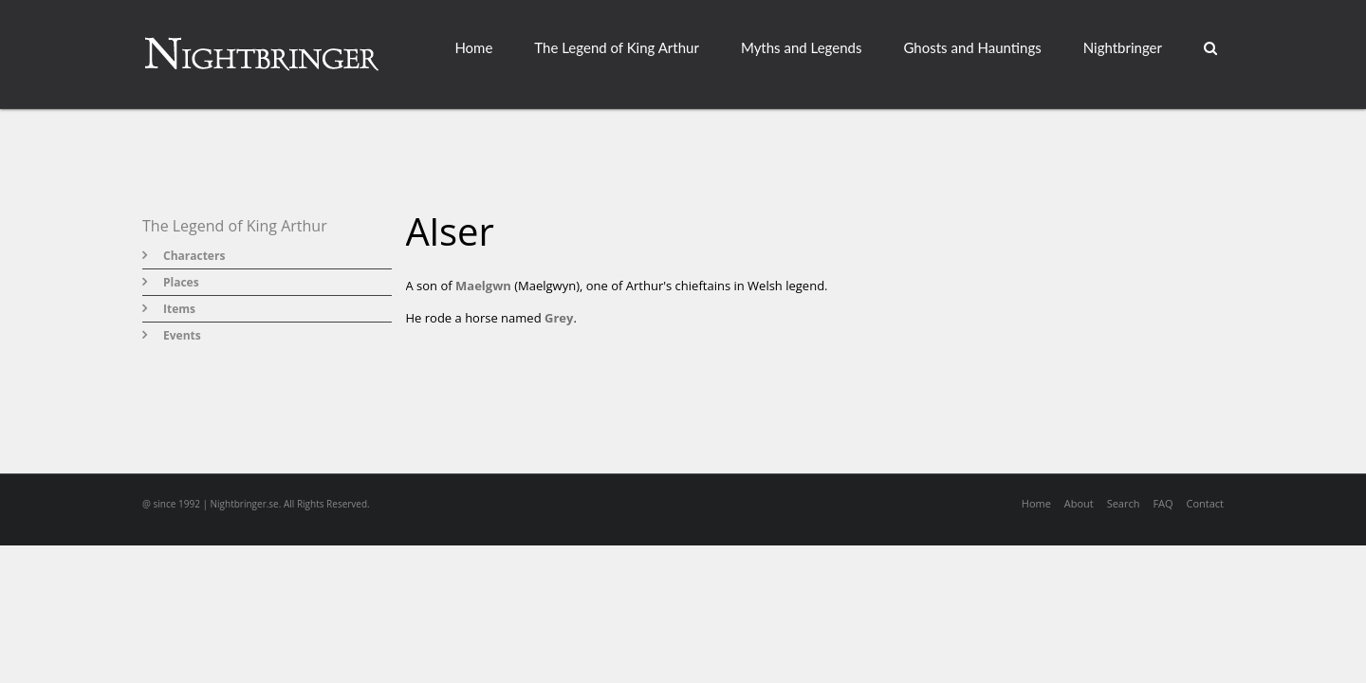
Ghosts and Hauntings (972, 47)
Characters (194, 255)
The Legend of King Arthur (616, 47)
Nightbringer (1122, 47)
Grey (559, 317)
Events (182, 335)
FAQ (1162, 503)
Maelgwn (483, 285)
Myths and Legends (801, 47)
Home (473, 47)
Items (179, 308)
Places (181, 282)
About (1079, 503)
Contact (1205, 503)
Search (1123, 503)
